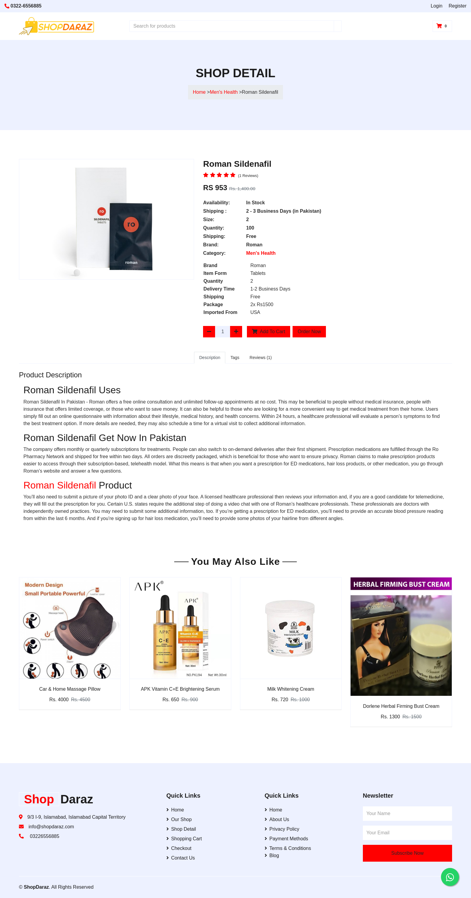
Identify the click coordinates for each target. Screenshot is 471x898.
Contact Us (180, 857)
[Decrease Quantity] (209, 331)
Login (436, 5)
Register (457, 5)
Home (199, 92)
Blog (272, 855)
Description (209, 357)
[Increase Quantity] (236, 331)
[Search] (338, 26)
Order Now (309, 331)
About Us (277, 819)
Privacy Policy (282, 829)
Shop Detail (181, 829)
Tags (234, 357)
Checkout (179, 848)
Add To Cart (268, 331)
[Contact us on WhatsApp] (450, 877)
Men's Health (224, 92)
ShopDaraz (36, 887)
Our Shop (179, 819)
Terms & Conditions (288, 848)
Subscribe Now (407, 853)
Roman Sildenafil (59, 485)
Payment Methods (286, 838)
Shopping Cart (184, 838)
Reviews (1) (261, 357)
